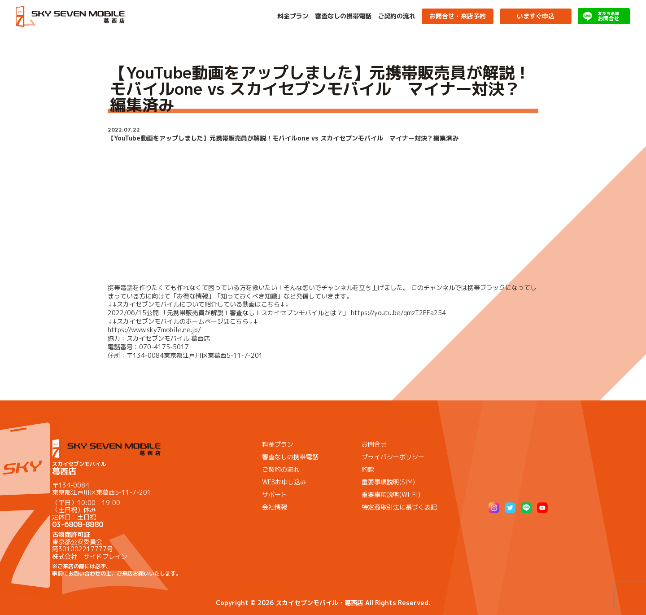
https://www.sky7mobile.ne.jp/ (154, 329)
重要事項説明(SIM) (388, 482)
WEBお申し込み (284, 482)
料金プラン (293, 16)
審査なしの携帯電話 (343, 16)
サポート (274, 494)
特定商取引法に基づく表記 (399, 507)
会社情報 (274, 507)
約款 (368, 469)
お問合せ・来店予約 (457, 16)
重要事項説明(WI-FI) (391, 494)
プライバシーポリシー (393, 456)
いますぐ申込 (535, 16)
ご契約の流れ (396, 16)
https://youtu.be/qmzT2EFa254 (398, 312)
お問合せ (374, 444)
